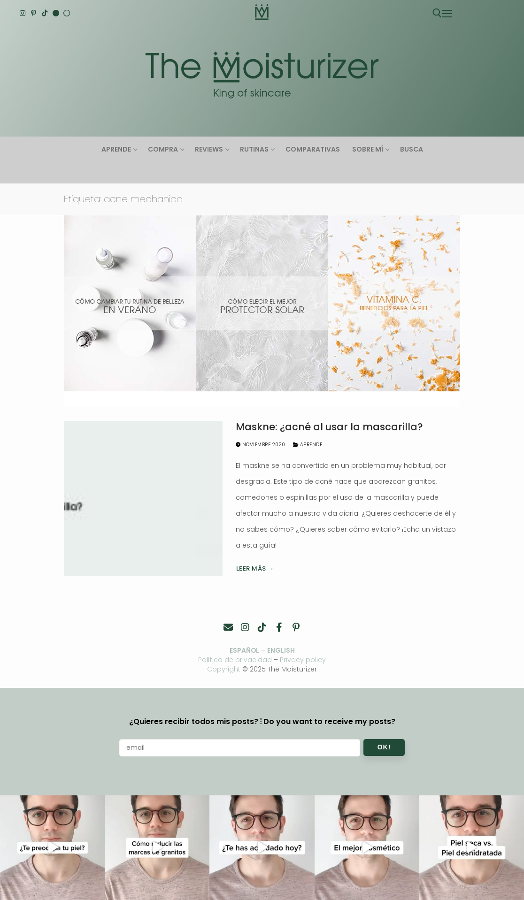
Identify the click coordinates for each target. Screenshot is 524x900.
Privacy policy (303, 659)
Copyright (223, 669)
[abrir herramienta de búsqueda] (437, 13)
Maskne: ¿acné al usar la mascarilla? (329, 427)
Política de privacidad (235, 659)
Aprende (308, 444)
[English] (56, 13)
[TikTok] (44, 13)
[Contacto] (228, 627)
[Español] (66, 13)
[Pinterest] (34, 13)
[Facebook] (278, 627)
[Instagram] (22, 13)
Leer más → (255, 568)
